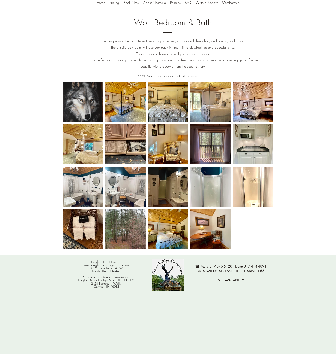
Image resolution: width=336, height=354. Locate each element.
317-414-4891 (255, 266)
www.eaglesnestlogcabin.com (106, 265)
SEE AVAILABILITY (231, 280)
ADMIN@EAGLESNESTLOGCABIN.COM (233, 271)
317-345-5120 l (222, 266)
